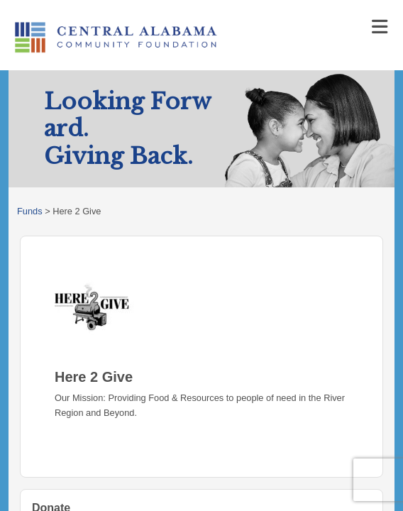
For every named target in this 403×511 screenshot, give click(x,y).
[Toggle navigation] (379, 27)
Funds (30, 211)
